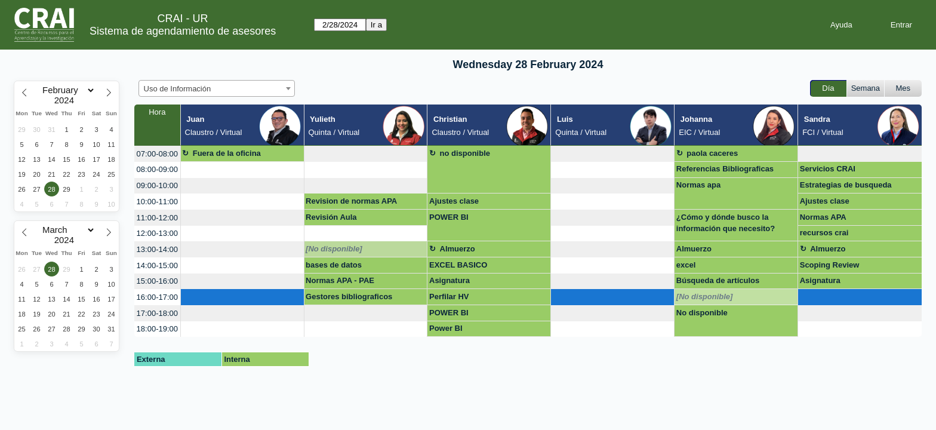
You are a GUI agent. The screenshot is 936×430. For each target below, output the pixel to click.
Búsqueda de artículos (717, 280)
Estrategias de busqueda (846, 184)
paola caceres (712, 153)
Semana (865, 88)
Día (828, 88)
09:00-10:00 (157, 185)
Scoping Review (830, 264)
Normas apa (698, 184)
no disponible (465, 153)
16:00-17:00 (157, 297)
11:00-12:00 (157, 217)
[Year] (67, 100)
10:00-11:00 (157, 201)
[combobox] (216, 88)
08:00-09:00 (157, 169)
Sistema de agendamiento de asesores (183, 31)
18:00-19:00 (157, 328)
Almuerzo (457, 248)
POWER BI (449, 217)
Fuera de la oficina (227, 153)
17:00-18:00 (157, 313)
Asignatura (449, 280)
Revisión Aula (331, 217)
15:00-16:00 (157, 281)
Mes (903, 88)
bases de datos (334, 264)
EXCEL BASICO (458, 264)
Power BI (446, 328)
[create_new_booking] (365, 154)
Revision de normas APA (351, 200)
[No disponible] (334, 248)
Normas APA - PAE (340, 280)
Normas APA (823, 217)
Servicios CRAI (827, 168)
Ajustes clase (454, 200)
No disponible (702, 312)
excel (686, 264)
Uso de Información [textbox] (177, 88)
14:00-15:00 (157, 265)
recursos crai (824, 232)
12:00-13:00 (157, 233)
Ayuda (841, 24)
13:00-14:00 (157, 249)
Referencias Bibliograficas (725, 168)
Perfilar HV (449, 296)
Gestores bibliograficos (349, 296)
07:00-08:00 (157, 153)
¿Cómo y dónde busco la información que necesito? (725, 223)
